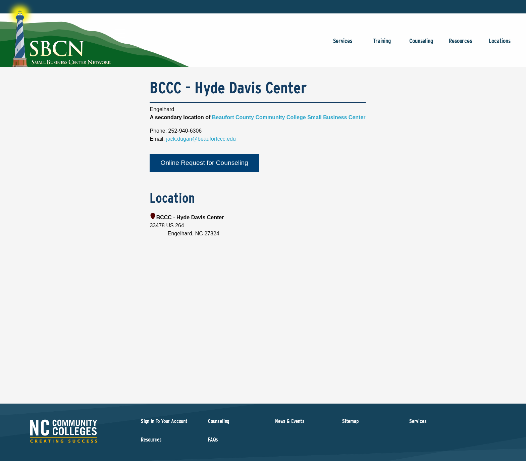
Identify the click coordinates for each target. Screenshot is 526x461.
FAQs (213, 439)
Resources (460, 44)
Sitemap (350, 421)
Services (342, 44)
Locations (499, 44)
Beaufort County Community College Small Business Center (289, 117)
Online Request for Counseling (204, 162)
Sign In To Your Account (164, 421)
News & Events (290, 421)
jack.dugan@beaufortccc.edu (200, 139)
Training (382, 44)
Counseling (421, 44)
